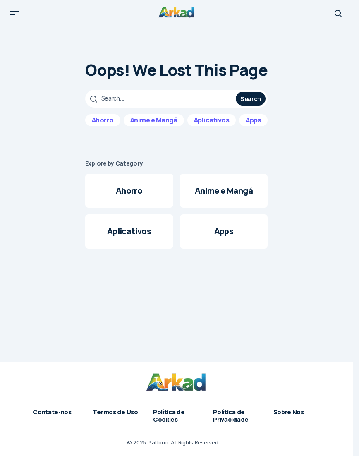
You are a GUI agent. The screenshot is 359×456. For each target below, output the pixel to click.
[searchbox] (161, 105)
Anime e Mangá (153, 126)
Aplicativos (212, 126)
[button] (15, 16)
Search (250, 105)
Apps (253, 126)
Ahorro (103, 126)
